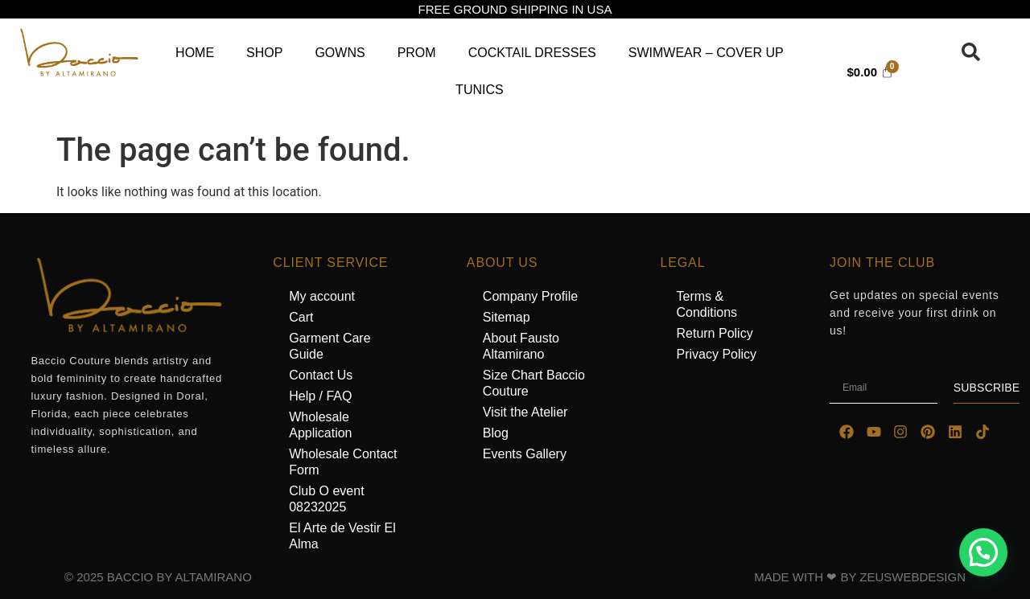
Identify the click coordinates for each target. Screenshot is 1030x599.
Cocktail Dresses (532, 52)
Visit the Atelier (525, 412)
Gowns (340, 52)
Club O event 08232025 (326, 499)
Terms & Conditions (706, 304)
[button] (983, 552)
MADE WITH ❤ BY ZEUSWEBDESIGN (860, 577)
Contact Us (320, 375)
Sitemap (506, 317)
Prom (417, 52)
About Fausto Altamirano (521, 346)
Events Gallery (524, 454)
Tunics (479, 89)
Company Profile (530, 296)
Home (194, 52)
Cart (301, 317)
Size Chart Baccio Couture (534, 383)
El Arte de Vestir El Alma (342, 536)
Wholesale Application (320, 425)
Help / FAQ (320, 396)
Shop (264, 52)
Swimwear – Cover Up (706, 52)
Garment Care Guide (329, 346)
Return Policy (714, 333)
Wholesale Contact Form (343, 462)
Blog (496, 433)
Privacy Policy (716, 354)
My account (322, 296)
